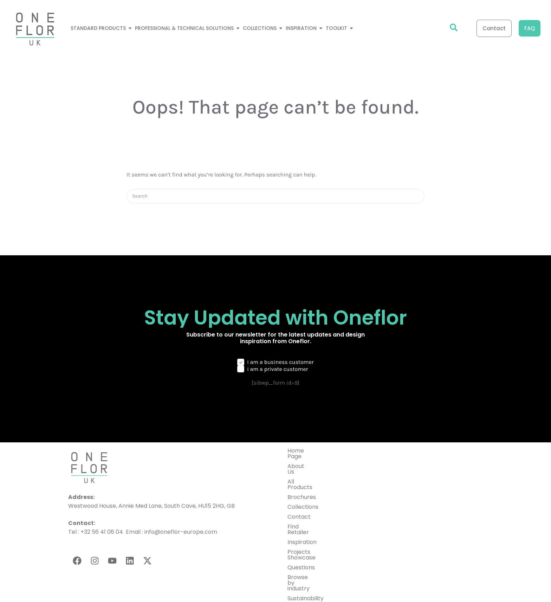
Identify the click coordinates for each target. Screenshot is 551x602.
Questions (301, 539)
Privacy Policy (332, 586)
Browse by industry (313, 549)
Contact (299, 500)
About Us (299, 460)
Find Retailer (304, 510)
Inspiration (302, 519)
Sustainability (305, 559)
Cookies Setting (464, 586)
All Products (303, 470)
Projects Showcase (313, 529)
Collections (302, 490)
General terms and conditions (399, 586)
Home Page (303, 451)
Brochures (301, 480)
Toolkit (296, 569)
